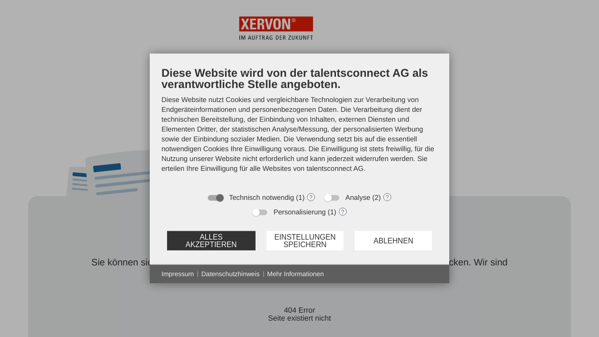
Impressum (177, 274)
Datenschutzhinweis (230, 274)
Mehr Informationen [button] (295, 274)
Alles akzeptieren (210, 240)
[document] (299, 127)
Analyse (357, 198)
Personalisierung (299, 212)
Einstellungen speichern (305, 240)
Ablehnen (393, 240)
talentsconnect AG (335, 169)
